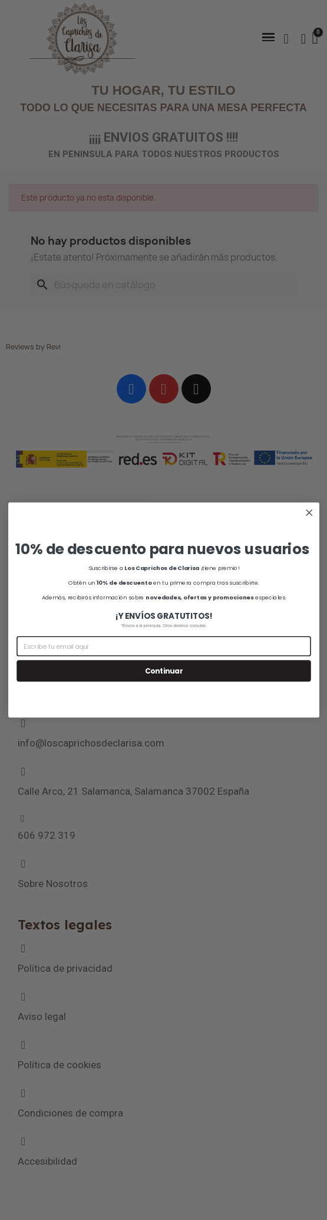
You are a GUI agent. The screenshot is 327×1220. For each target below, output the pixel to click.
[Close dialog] (309, 513)
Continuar (163, 671)
